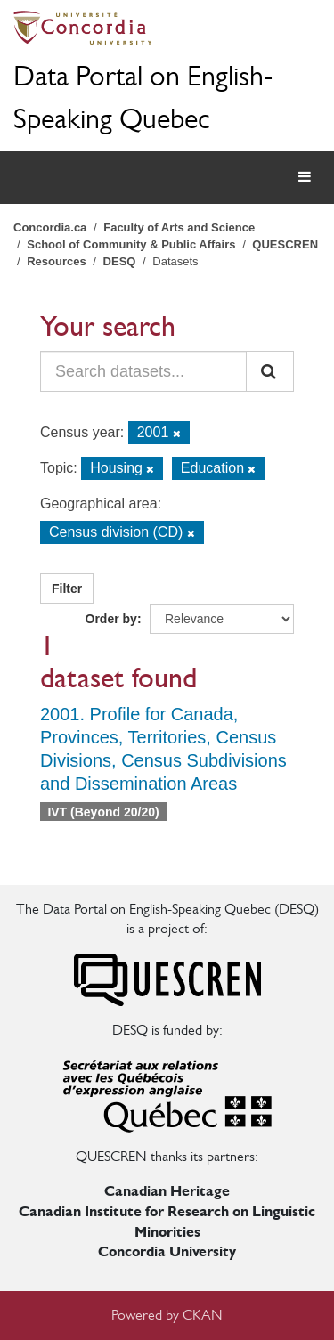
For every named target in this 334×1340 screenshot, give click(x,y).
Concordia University (167, 1251)
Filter (67, 588)
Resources (56, 261)
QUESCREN (285, 244)
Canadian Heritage (167, 1190)
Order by (111, 619)
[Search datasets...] (143, 371)
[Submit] (270, 371)
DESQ (119, 261)
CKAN (203, 1314)
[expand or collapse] (305, 177)
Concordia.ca (49, 227)
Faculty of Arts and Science (179, 227)
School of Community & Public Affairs (131, 244)
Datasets (175, 261)
